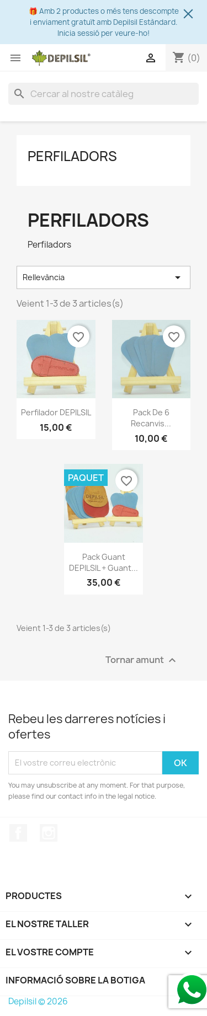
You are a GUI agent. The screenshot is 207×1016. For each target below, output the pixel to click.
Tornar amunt (142, 660)
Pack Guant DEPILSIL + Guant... (103, 562)
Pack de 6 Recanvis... (151, 418)
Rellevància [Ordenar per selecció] (103, 277)
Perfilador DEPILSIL (56, 412)
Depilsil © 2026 (38, 1001)
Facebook (18, 833)
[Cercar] (103, 94)
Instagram (48, 833)
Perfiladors (72, 156)
